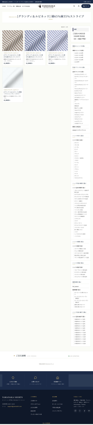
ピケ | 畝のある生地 (79, 207)
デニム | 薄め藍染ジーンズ (81, 214)
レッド (76, 171)
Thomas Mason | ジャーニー (81, 88)
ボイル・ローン (78, 223)
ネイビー (77, 156)
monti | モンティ (78, 121)
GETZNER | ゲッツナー (80, 97)
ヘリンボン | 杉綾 (78, 210)
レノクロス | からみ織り (80, 234)
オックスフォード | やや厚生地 (82, 196)
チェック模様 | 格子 (79, 251)
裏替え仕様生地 (76, 126)
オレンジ (77, 175)
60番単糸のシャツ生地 (80, 326)
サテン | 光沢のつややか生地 (81, 198)
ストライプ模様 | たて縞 (80, 248)
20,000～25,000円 (79, 57)
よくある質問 (34, 407)
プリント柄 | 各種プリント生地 (82, 257)
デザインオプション (36, 404)
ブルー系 (77, 145)
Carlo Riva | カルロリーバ (80, 74)
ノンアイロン (78, 236)
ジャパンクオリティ (57, 411)
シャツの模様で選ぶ (78, 246)
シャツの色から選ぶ (78, 140)
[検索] (74, 6)
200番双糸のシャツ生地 (80, 343)
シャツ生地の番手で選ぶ (79, 316)
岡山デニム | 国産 (78, 108)
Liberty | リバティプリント (79, 130)
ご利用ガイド (34, 401)
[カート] (86, 6)
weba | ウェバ (78, 117)
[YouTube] (89, 410)
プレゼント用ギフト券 (36, 414)
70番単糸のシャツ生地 (80, 328)
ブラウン (77, 169)
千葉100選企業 (56, 407)
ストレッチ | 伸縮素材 (80, 216)
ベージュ (77, 162)
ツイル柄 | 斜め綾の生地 (80, 205)
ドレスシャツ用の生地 (80, 274)
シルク (76, 231)
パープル (77, 147)
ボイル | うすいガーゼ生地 (81, 225)
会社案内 (54, 401)
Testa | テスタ (78, 110)
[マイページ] (79, 6)
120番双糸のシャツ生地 (80, 334)
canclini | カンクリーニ (80, 95)
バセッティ (77, 103)
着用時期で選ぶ (76, 290)
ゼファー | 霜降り (78, 201)
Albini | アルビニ (78, 93)
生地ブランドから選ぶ (78, 71)
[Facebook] (84, 410)
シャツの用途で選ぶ (78, 267)
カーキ (76, 173)
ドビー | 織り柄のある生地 (81, 212)
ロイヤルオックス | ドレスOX (81, 194)
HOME (4, 6)
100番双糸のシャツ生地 (80, 332)
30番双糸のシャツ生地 (80, 319)
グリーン (77, 167)
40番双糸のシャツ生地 (80, 323)
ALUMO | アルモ (78, 91)
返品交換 (33, 411)
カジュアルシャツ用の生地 (81, 276)
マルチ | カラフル (78, 178)
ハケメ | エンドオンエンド (81, 203)
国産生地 (77, 106)
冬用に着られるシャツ (80, 306)
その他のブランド (79, 123)
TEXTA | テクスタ (78, 119)
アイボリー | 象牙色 (79, 158)
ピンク (76, 149)
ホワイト (77, 142)
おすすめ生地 (26, 6)
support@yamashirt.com (14, 406)
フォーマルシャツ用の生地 (81, 270)
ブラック (77, 153)
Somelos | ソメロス (79, 114)
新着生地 (18, 6)
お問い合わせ (87, 2)
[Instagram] (75, 410)
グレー (76, 151)
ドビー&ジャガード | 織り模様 (81, 253)
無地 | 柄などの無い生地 (80, 255)
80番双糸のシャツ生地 (80, 330)
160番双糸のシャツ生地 (80, 339)
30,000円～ (77, 62)
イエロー (77, 160)
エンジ (76, 164)
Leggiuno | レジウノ (79, 112)
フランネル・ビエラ (79, 227)
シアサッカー (78, 218)
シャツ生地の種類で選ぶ (79, 187)
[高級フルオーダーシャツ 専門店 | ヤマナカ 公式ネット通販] (46, 6)
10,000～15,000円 (79, 53)
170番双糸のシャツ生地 (80, 341)
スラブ (76, 221)
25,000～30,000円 (79, 59)
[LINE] (80, 410)
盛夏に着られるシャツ (80, 304)
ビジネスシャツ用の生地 (80, 272)
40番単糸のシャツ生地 (80, 321)
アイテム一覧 (11, 6)
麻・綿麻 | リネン (78, 229)
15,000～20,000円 (79, 55)
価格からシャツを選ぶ (78, 50)
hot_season (76, 286)
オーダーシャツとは (57, 404)
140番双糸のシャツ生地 (80, 337)
